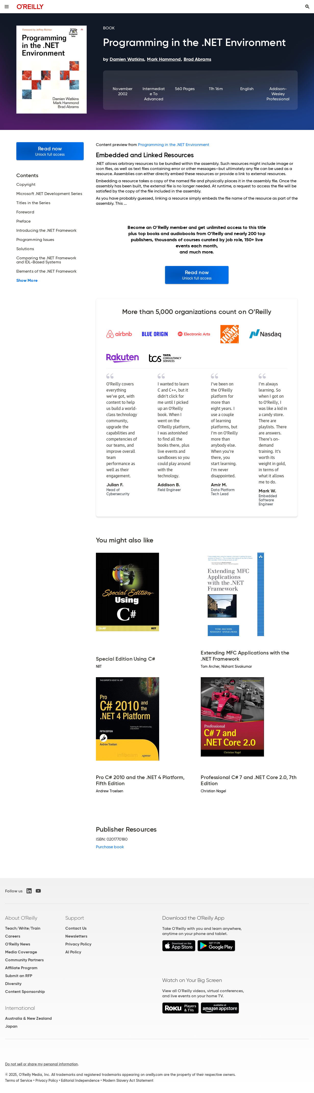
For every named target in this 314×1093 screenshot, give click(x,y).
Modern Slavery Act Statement (128, 1080)
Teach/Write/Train (22, 928)
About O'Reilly (21, 918)
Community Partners (24, 960)
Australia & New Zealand (28, 1018)
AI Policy (73, 952)
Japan (11, 1026)
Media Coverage (21, 952)
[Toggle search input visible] (307, 7)
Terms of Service (18, 1080)
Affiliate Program (21, 967)
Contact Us (75, 928)
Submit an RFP (18, 975)
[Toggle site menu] (7, 7)
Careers (12, 936)
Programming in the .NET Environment (173, 144)
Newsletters (76, 936)
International (20, 1008)
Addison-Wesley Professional (278, 93)
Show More (26, 280)
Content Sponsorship (25, 991)
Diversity (13, 983)
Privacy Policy (78, 944)
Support (74, 918)
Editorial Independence (80, 1080)
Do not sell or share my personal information (41, 1064)
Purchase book (110, 846)
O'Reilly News (17, 944)
